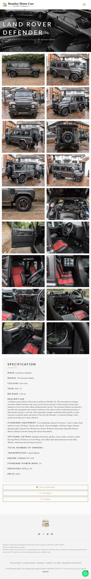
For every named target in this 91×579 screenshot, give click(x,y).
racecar (45, 572)
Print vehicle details (45, 487)
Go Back (45, 499)
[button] (85, 573)
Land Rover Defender (26, 39)
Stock (13, 39)
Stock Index (45, 493)
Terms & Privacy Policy (72, 569)
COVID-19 (59, 569)
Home (5, 39)
